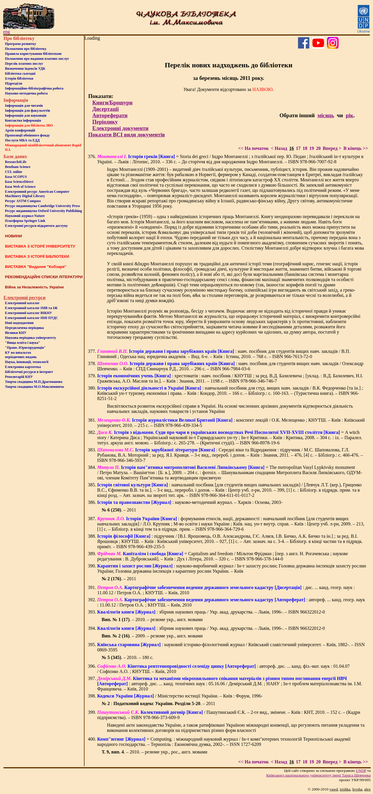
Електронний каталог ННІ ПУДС (31, 318)
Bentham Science (18, 167)
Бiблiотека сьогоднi (20, 73)
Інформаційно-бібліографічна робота (34, 88)
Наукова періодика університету (30, 338)
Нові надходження (19, 323)
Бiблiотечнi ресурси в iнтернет (29, 372)
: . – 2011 (158, 703)
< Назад (279, 148)
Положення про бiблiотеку (25, 49)
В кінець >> (355, 148)
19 (311, 148)
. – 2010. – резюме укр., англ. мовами (152, 619)
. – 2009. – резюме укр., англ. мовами (152, 635)
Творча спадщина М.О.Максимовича (34, 387)
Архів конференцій (20, 130)
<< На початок (253, 148)
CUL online (13, 172)
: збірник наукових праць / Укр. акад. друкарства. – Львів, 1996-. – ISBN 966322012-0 (211, 611)
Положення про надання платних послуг (37, 59)
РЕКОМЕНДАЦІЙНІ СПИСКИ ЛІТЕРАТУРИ (44, 277)
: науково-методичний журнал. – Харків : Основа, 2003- (190, 502)
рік (349, 115)
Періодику (105, 122)
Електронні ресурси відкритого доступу (36, 226)
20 (318, 148)
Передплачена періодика (24, 328)
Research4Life (16, 162)
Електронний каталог (22, 303)
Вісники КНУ (16, 333)
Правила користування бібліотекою (33, 54)
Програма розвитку (20, 44)
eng (6, 31)
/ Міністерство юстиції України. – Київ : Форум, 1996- (180, 695)
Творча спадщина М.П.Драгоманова (33, 382)
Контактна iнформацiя (23, 120)
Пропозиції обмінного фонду (27, 135)
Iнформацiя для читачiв (24, 106)
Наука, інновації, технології (26, 362)
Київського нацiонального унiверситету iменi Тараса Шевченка (318, 775)
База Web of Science (20, 187)
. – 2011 (119, 509)
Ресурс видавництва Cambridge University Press (42, 206)
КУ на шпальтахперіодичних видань (21, 354)
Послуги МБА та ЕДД (22, 140)
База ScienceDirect (19, 182)
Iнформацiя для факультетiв (27, 110)
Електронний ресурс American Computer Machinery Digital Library (37, 194)
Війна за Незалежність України (34, 287)
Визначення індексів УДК (25, 68)
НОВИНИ (13, 236)
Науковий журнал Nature (25, 216)
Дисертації (105, 109)
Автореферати (110, 115)
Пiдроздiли (13, 83)
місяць (325, 115)
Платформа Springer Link (25, 221)
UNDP (361, 770)
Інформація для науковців (25, 115)
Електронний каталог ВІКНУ (28, 313)
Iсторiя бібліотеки (19, 78)
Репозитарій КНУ (19, 377)
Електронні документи (120, 128)
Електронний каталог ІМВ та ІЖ (31, 308)
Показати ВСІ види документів (126, 135)
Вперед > (332, 148)
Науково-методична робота (26, 93)
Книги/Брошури (112, 102)
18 (304, 148)
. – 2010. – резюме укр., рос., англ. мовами (154, 751)
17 (298, 148)
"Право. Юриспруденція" (25, 348)
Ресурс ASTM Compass (23, 201)
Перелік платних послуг (24, 64)
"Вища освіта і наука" (22, 343)
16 (291, 148)
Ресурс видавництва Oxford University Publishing (43, 211)
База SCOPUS (16, 177)
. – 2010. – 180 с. (128, 657)
